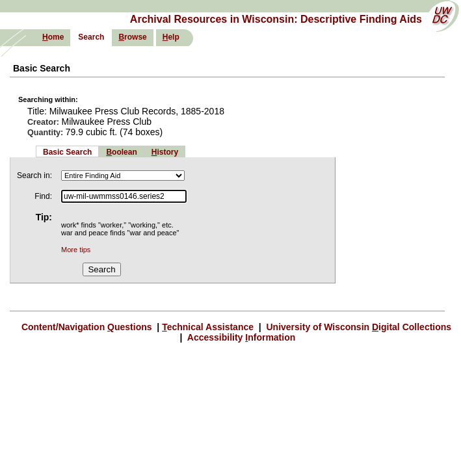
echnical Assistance (209, 327)
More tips (75, 250)
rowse (132, 37)
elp (171, 37)
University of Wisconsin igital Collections (358, 327)
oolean (121, 152)
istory (164, 152)
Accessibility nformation (240, 337)
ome (53, 37)
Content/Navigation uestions (88, 327)
